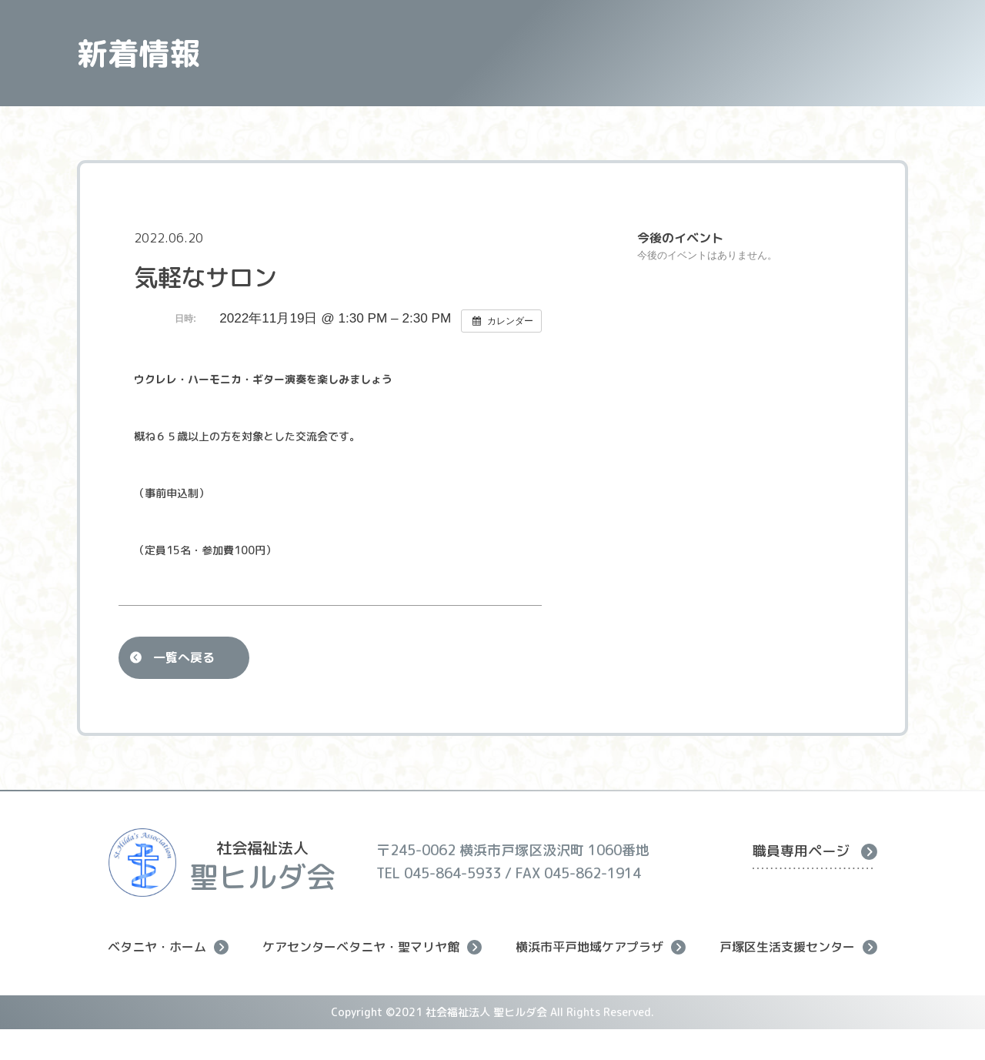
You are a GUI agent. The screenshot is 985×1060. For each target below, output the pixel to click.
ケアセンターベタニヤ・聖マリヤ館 (372, 947)
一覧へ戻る (184, 657)
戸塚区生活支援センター (798, 947)
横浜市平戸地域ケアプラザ (601, 947)
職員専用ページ (815, 851)
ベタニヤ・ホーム (168, 947)
